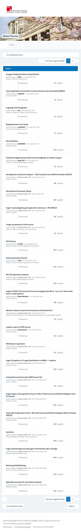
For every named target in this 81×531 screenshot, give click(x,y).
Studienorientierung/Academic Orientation (26, 246)
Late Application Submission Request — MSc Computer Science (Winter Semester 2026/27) (39, 174)
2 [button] (72, 61)
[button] (77, 61)
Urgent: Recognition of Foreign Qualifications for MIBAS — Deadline (31, 360)
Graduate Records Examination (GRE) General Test (24, 377)
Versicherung (10, 241)
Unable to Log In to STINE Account (18, 327)
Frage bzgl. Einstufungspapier (16, 108)
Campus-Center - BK (24, 177)
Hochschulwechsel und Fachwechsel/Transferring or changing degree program (37, 315)
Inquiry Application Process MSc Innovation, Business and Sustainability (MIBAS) (35, 91)
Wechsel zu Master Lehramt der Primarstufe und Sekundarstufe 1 (29, 310)
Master (15, 96)
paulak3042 (21, 127)
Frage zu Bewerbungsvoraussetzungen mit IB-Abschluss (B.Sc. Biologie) (31, 449)
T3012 (19, 260)
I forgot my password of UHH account (19, 224)
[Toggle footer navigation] (3, 515)
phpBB (14, 520)
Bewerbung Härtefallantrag (16, 465)
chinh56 (20, 244)
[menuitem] (7, 527)
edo (19, 110)
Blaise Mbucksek (23, 296)
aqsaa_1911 (21, 160)
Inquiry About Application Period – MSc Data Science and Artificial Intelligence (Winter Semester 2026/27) (41, 414)
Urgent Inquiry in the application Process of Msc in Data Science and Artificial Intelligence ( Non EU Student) (40, 395)
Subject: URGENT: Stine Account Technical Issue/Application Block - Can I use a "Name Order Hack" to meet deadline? (39, 292)
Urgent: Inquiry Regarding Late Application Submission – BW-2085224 (31, 208)
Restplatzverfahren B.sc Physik (17, 124)
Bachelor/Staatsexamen (20, 79)
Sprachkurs (10, 432)
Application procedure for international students (23, 482)
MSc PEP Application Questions (17, 274)
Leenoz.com (56, 520)
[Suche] (72, 45)
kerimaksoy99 (22, 330)
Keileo (20, 77)
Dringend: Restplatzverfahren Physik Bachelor (22, 74)
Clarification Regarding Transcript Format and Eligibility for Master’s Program (34, 158)
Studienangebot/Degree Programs (23, 162)
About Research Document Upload (18, 191)
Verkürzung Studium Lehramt (16, 258)
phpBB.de (27, 523)
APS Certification (12, 141)
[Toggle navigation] (78, 8)
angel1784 (21, 94)
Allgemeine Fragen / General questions (25, 112)
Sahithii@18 (21, 144)
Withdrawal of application (15, 344)
